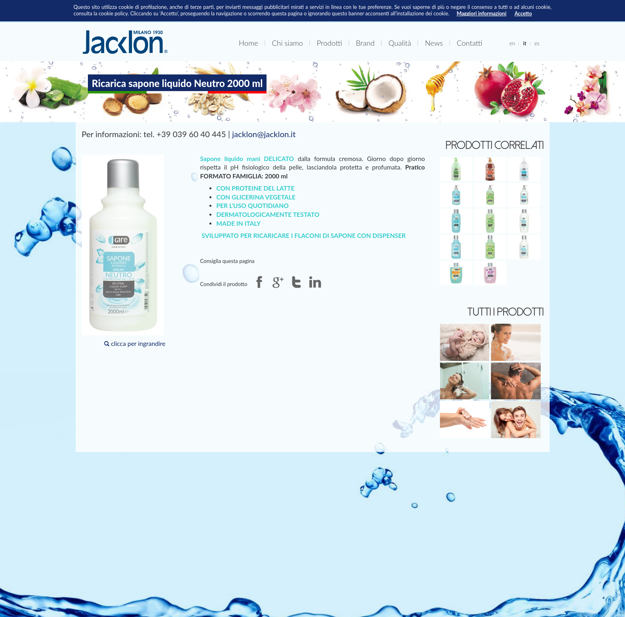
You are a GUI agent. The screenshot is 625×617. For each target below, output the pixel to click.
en (512, 43)
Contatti (469, 42)
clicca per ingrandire (124, 251)
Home (248, 42)
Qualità (399, 42)
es (536, 43)
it (524, 43)
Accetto (523, 14)
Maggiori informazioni (481, 14)
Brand (365, 42)
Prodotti (329, 42)
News (434, 42)
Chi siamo (287, 42)
